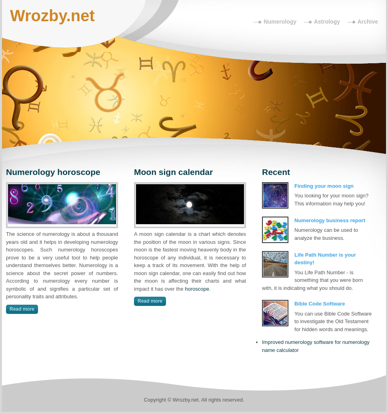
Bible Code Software (319, 304)
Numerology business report (329, 220)
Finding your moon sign (324, 186)
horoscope (197, 289)
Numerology (280, 21)
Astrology (327, 21)
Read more (22, 309)
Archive (368, 21)
